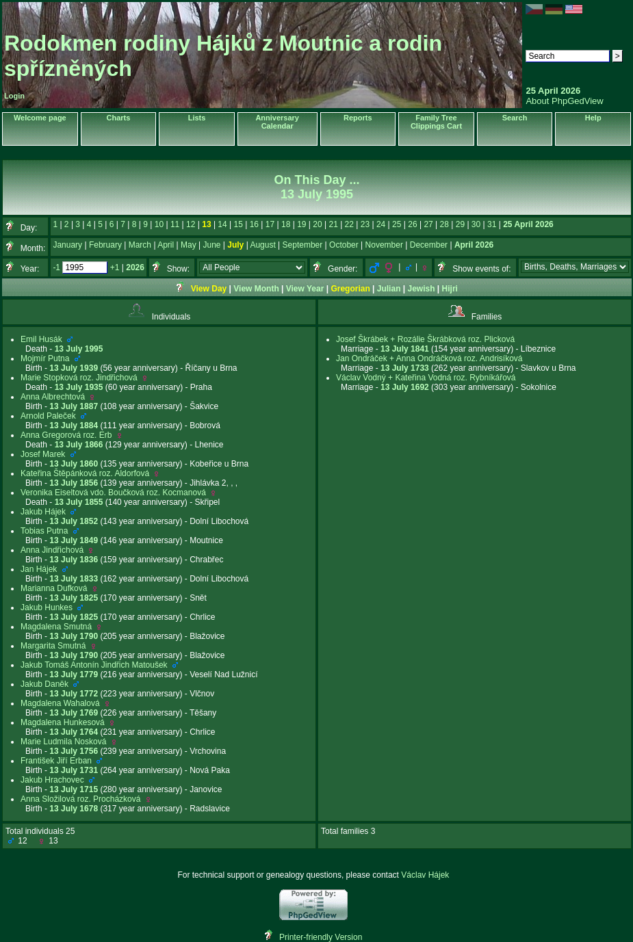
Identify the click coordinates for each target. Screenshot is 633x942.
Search (515, 118)
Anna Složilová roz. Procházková (80, 799)
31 (491, 224)
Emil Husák (41, 339)
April (165, 245)
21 (332, 224)
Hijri (450, 288)
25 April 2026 (528, 224)
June (211, 245)
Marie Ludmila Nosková (63, 741)
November (384, 245)
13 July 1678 (73, 808)
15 (238, 224)
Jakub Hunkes (47, 607)
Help (593, 118)
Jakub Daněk (44, 684)
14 (222, 224)
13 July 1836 (73, 559)
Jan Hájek (39, 569)
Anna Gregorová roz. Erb (66, 435)
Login (14, 96)
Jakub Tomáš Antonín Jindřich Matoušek (94, 665)
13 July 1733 (404, 368)
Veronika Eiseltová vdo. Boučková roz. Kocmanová (113, 492)
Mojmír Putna (45, 358)
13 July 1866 (79, 444)
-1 (56, 267)
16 (254, 224)
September (303, 245)
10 (159, 224)
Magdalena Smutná (56, 626)
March (140, 245)
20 (317, 224)
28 (444, 224)
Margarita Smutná (53, 646)
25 (396, 224)
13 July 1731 (73, 770)
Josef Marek (43, 454)
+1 (115, 267)
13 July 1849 (73, 540)
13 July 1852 (73, 521)
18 (285, 224)
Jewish (421, 288)
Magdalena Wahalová (60, 703)
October (344, 245)
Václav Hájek (425, 875)
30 (475, 224)
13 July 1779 (73, 674)
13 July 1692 (404, 387)
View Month (256, 288)
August (262, 245)
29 (460, 224)
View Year (305, 288)
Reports (358, 118)
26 (412, 224)
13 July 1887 (73, 406)
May (188, 245)
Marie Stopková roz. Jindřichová (79, 377)
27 (428, 224)
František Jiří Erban (56, 761)
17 (270, 224)
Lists (197, 118)
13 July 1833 (73, 579)
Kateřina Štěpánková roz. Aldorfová (85, 473)
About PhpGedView (564, 101)
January (67, 245)
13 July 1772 (73, 693)
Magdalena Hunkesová (63, 722)
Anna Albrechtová (53, 397)
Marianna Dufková (54, 588)
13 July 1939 (73, 368)
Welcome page (40, 118)
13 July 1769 (73, 713)
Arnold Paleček (48, 416)
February (105, 245)
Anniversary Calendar (277, 122)
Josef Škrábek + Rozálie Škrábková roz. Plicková (425, 339)
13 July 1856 (73, 483)
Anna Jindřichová (52, 550)
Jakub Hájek (43, 511)
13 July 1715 (73, 789)
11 (174, 224)
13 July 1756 (73, 751)
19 (301, 224)
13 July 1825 (73, 598)
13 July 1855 (79, 502)
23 (365, 224)
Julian (389, 288)
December (429, 245)
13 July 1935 (79, 387)
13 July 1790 (73, 636)
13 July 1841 (404, 349)
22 (349, 224)
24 (380, 224)
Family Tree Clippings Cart (436, 122)
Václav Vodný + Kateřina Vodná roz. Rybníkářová (426, 377)
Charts (118, 118)
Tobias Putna (44, 531)
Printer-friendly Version (320, 937)
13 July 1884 (73, 425)
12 (190, 224)
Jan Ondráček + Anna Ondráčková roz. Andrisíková (429, 358)
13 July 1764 (73, 732)
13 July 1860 (73, 464)
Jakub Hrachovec (52, 780)
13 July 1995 (79, 349)
